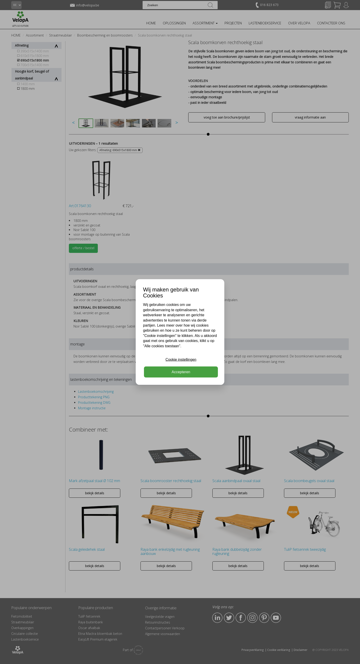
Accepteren (181, 372)
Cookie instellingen (181, 360)
